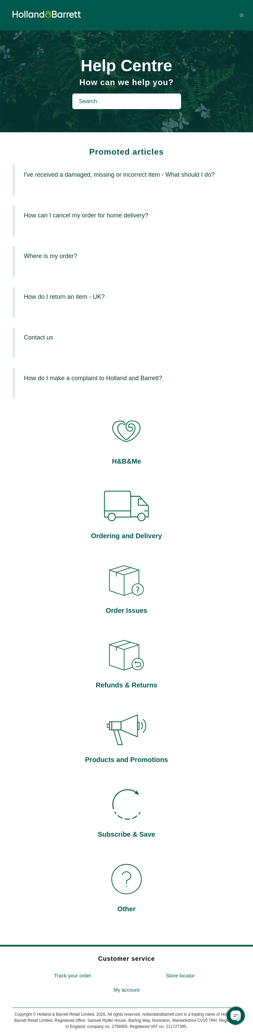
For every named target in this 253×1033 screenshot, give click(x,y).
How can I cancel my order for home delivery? (86, 215)
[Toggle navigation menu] (241, 15)
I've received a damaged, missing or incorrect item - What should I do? (119, 174)
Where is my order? (50, 256)
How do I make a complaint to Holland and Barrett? (93, 378)
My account (126, 990)
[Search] (126, 101)
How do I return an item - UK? (64, 296)
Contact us (38, 337)
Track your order (72, 975)
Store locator (180, 975)
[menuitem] (72, 976)
